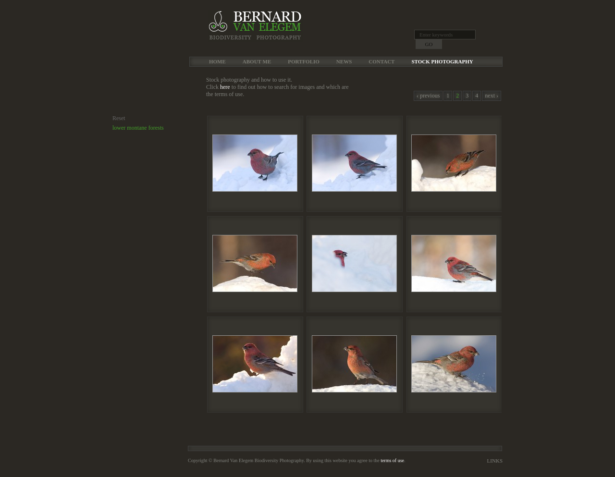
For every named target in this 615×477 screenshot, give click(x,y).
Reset (118, 118)
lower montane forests (138, 127)
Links (495, 461)
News (344, 61)
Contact (381, 61)
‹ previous (428, 95)
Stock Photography (442, 61)
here (225, 87)
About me (257, 61)
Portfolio (304, 61)
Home (217, 61)
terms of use (392, 460)
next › (491, 95)
